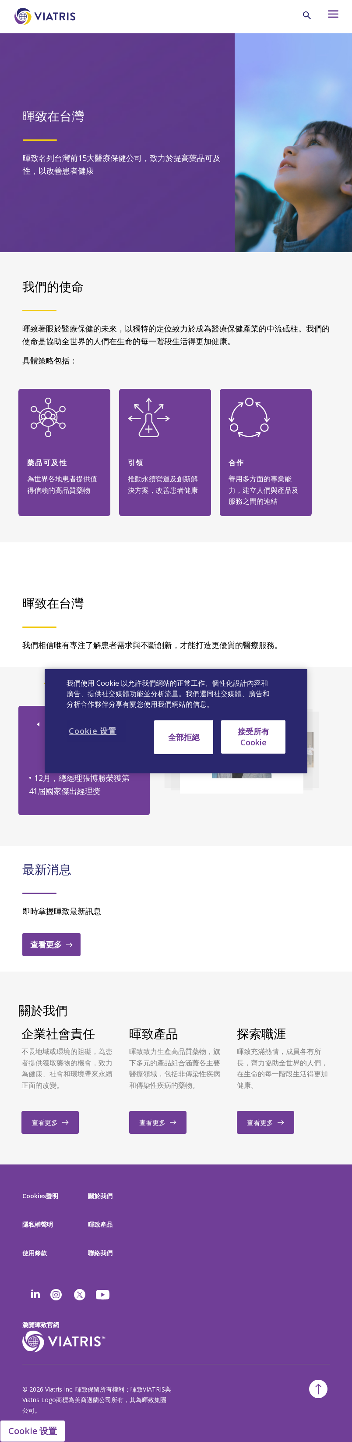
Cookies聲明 (40, 1196)
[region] (176, 721)
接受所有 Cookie (253, 736)
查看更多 (46, 944)
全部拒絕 (184, 736)
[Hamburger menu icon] (328, 16)
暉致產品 (100, 1224)
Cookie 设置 (32, 1431)
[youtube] (103, 1295)
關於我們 (100, 1196)
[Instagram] (56, 1294)
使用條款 (34, 1253)
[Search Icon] (307, 15)
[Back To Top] (318, 1389)
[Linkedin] (35, 1294)
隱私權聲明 (37, 1224)
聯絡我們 (100, 1253)
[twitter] (79, 1294)
